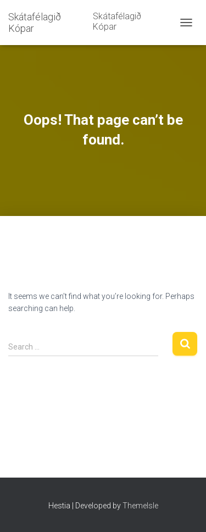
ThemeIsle (140, 505)
